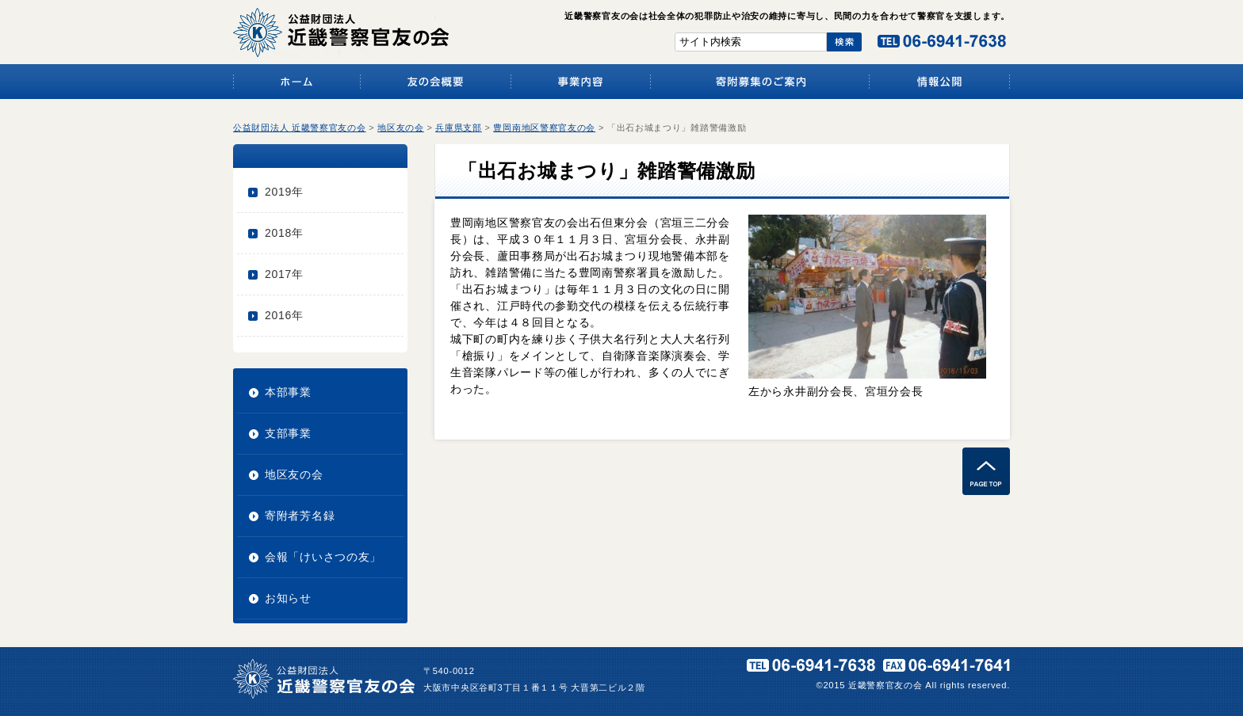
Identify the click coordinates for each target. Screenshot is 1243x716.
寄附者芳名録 (300, 515)
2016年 (284, 315)
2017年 (284, 274)
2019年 (284, 191)
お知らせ (288, 598)
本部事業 (288, 392)
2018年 (284, 233)
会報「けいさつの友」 (323, 556)
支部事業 (288, 433)
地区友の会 (294, 474)
